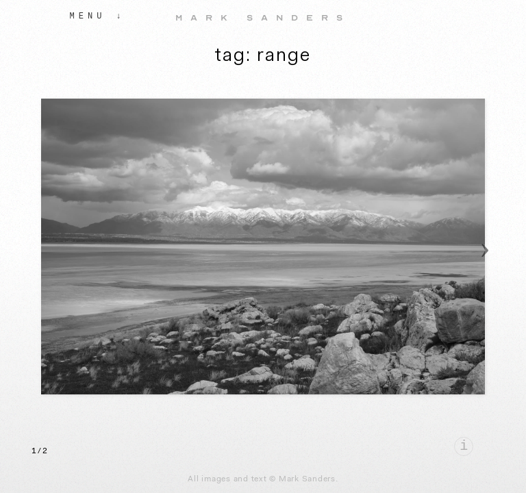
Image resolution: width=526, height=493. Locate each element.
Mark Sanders (263, 18)
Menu (88, 16)
